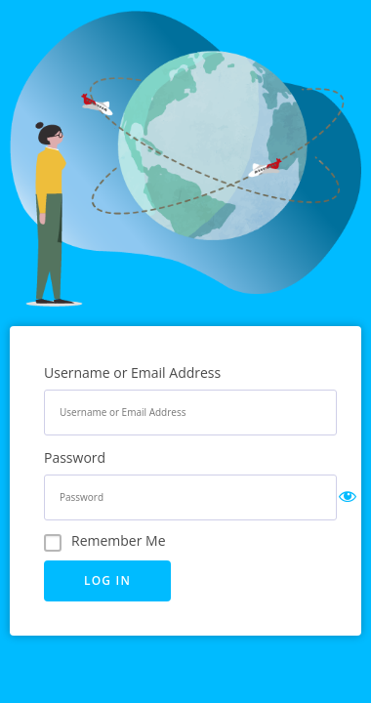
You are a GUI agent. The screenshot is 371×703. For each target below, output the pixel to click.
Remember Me (118, 540)
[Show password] (347, 498)
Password (74, 457)
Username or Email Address (132, 372)
